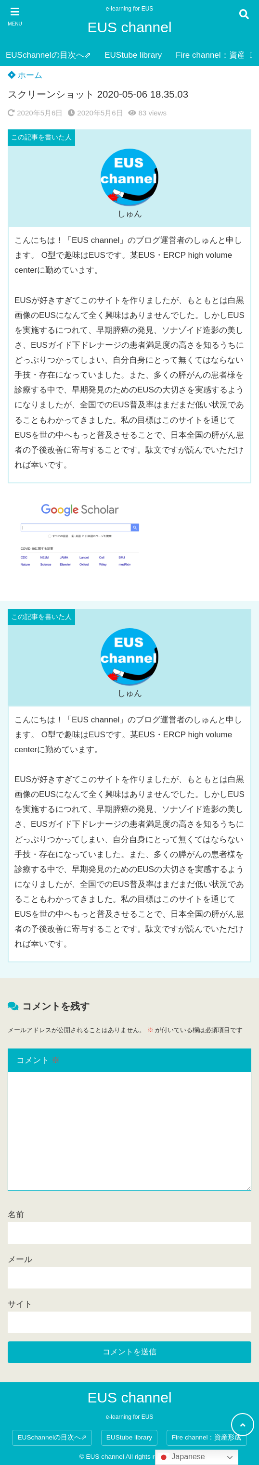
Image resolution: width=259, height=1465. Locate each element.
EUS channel (129, 27)
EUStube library (133, 55)
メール (20, 1259)
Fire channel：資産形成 (207, 1437)
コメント (38, 1060)
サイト (20, 1304)
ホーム (25, 75)
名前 (16, 1214)
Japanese (181, 1457)
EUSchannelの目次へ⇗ (48, 55)
